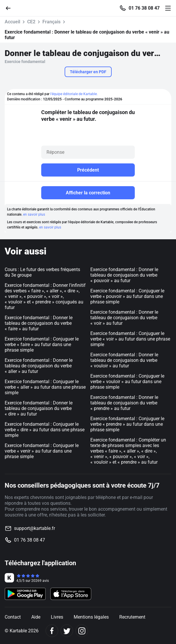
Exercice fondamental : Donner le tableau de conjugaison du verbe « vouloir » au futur (124, 360)
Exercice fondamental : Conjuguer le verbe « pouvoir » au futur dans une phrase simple (127, 296)
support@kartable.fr (34, 528)
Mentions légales (91, 617)
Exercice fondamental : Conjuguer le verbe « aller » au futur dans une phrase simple (45, 387)
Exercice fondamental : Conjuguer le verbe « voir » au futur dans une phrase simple (130, 339)
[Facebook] (52, 630)
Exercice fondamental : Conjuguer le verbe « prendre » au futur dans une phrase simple (127, 424)
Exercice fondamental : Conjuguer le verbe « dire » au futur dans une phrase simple (44, 429)
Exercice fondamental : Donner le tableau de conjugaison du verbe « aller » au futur (39, 365)
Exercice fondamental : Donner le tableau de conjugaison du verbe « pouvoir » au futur (124, 275)
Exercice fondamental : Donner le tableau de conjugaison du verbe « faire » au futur (39, 323)
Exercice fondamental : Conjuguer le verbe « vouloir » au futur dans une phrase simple (127, 381)
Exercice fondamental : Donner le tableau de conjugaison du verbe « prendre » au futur (124, 403)
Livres (57, 617)
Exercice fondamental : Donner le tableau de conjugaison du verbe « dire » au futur (39, 408)
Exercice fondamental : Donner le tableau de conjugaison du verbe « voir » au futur (124, 317)
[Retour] (10, 8)
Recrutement (132, 617)
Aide (35, 617)
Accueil (12, 22)
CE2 (31, 22)
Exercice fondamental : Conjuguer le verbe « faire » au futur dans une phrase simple (42, 344)
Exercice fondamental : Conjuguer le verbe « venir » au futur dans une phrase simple (42, 451)
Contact (13, 617)
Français (51, 22)
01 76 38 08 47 (144, 8)
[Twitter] (67, 630)
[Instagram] (81, 630)
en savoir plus (34, 214)
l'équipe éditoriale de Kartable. (74, 94)
